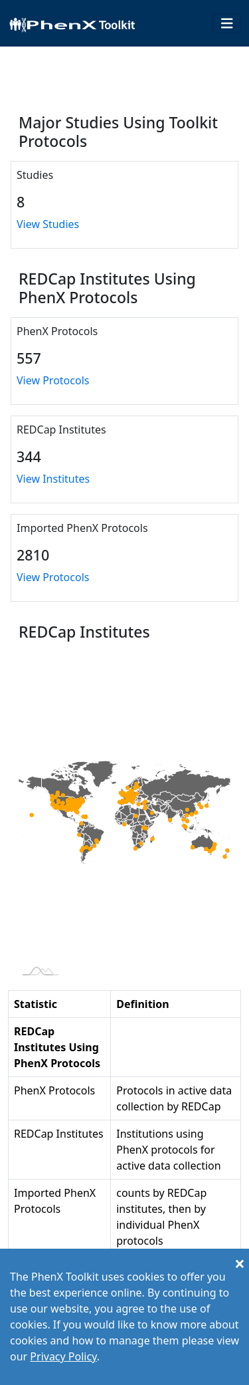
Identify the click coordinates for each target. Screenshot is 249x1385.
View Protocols (53, 380)
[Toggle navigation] (227, 23)
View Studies (48, 224)
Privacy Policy (63, 1356)
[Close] (239, 1263)
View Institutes (53, 478)
